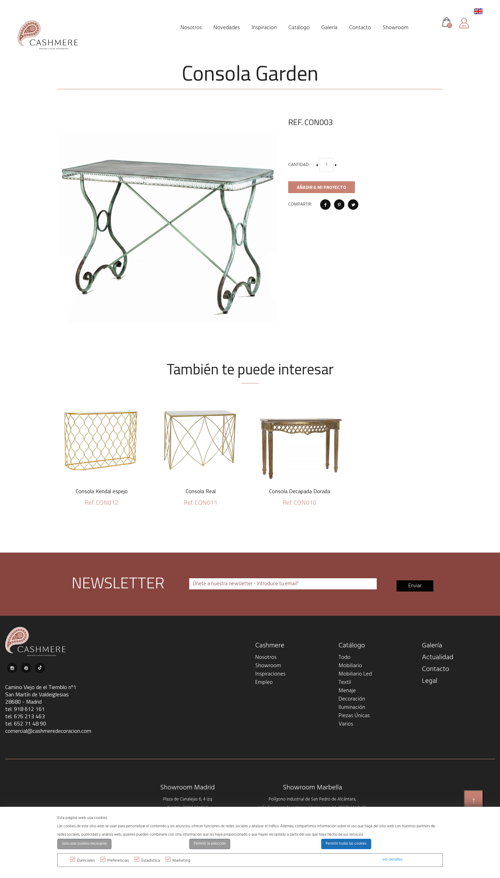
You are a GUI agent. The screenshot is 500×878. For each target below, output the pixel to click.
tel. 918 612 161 (25, 709)
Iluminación (352, 707)
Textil (345, 682)
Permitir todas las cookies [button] (346, 844)
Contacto (435, 669)
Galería (432, 645)
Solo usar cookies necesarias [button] (84, 844)
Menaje (347, 690)
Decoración (352, 699)
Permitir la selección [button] (210, 844)
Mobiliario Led (355, 674)
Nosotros (265, 657)
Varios (346, 724)
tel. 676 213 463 (25, 716)
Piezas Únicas (354, 715)
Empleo (264, 682)
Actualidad (437, 657)
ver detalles (392, 859)
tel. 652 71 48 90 (25, 723)
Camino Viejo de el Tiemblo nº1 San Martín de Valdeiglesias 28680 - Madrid (40, 694)
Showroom (268, 665)
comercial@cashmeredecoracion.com (48, 731)
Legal (430, 681)
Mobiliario (350, 665)
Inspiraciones (270, 674)
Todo (344, 657)
